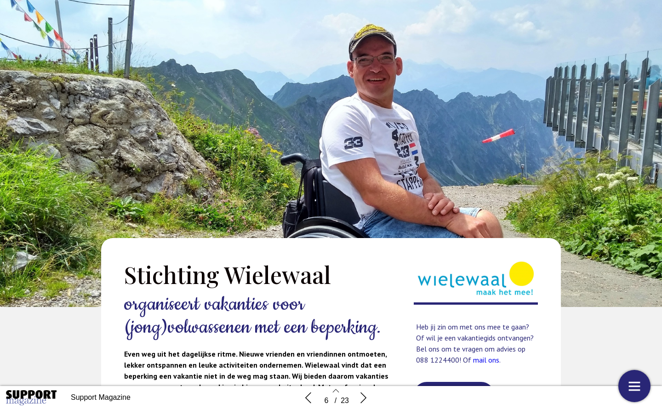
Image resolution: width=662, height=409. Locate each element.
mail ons (486, 359)
